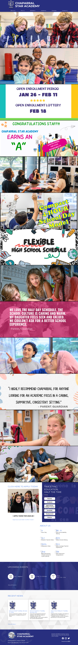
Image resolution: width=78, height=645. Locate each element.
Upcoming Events (18, 567)
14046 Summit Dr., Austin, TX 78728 (16, 640)
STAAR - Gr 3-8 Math (41, 576)
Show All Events (12, 585)
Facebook (62, 638)
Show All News (11, 624)
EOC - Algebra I (18, 576)
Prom (58, 576)
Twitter (68, 638)
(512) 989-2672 (15, 642)
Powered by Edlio (66, 641)
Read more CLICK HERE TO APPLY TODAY (23, 519)
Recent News (15, 596)
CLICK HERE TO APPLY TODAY (23, 486)
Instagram (65, 638)
